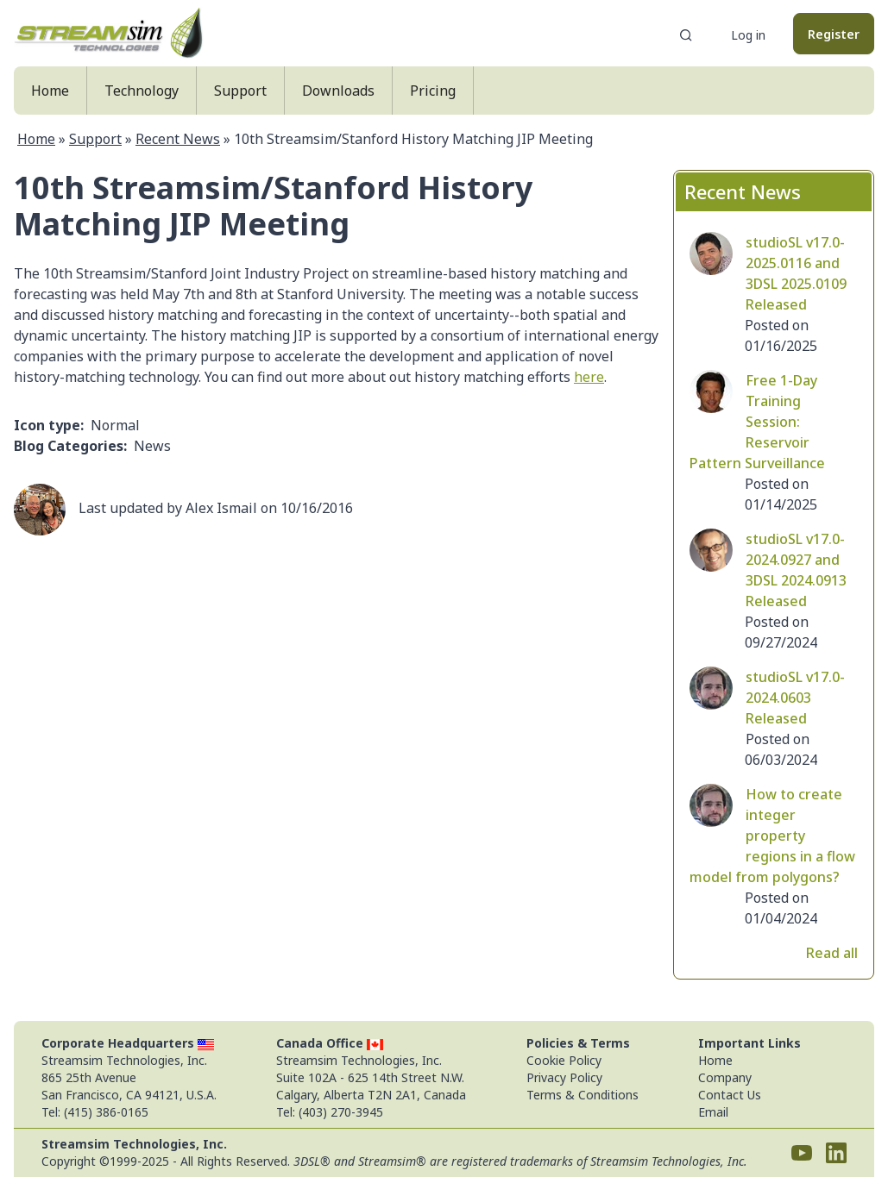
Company (725, 1077)
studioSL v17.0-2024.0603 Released (795, 697)
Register (834, 34)
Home (50, 90)
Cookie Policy (563, 1060)
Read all (832, 952)
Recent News (177, 138)
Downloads (338, 90)
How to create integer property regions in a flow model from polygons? (772, 835)
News (152, 445)
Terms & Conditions (582, 1094)
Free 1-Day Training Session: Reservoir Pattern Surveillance (757, 422)
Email (713, 1112)
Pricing (433, 90)
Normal (115, 425)
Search (686, 35)
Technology (141, 90)
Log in (748, 35)
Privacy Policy (564, 1077)
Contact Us (729, 1094)
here (589, 376)
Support (240, 90)
